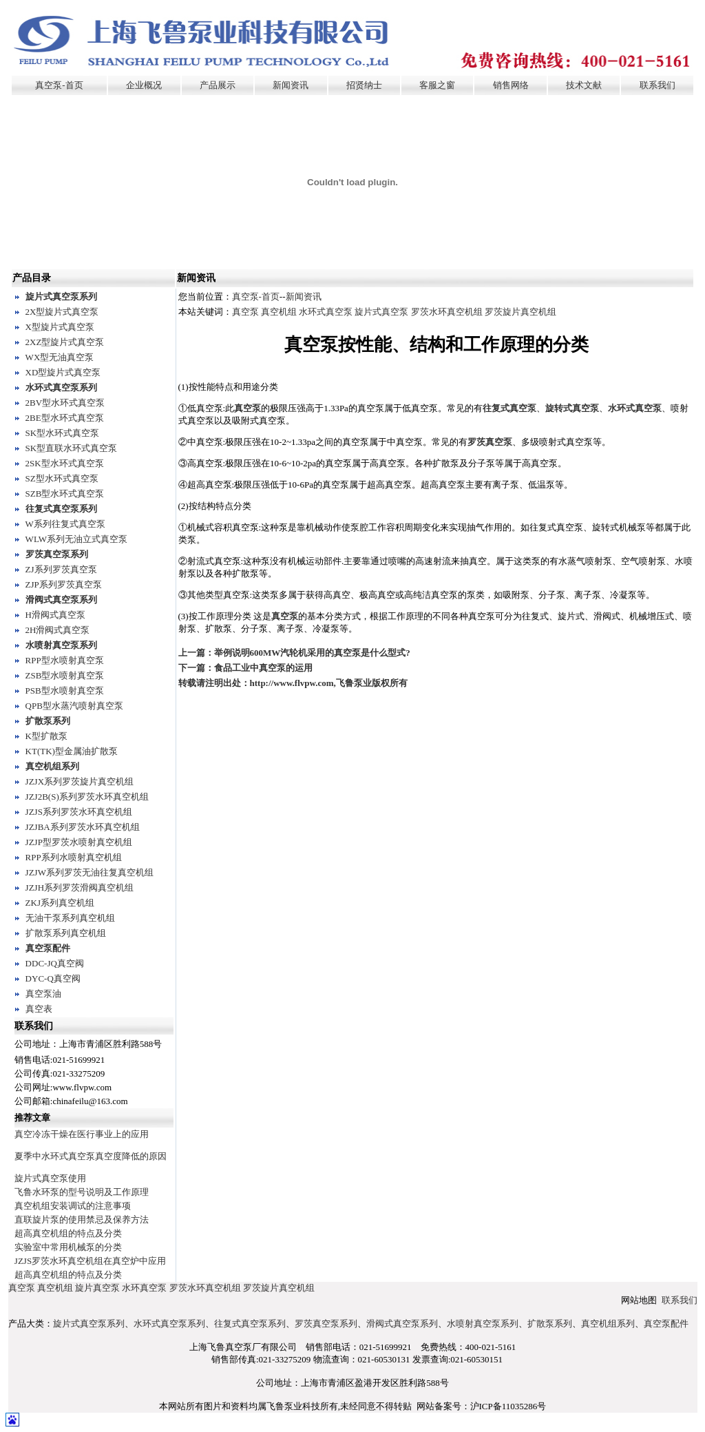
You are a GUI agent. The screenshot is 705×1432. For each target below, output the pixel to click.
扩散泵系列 (47, 721)
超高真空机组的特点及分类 (68, 1233)
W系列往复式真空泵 (65, 524)
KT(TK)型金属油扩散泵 (71, 751)
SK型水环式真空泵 (62, 433)
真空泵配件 (47, 948)
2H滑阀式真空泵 (57, 630)
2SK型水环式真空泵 (64, 463)
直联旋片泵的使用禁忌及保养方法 (81, 1219)
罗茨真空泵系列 (56, 554)
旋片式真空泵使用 (50, 1178)
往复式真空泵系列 (61, 509)
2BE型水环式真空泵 (64, 418)
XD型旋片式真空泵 (63, 372)
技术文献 (584, 85)
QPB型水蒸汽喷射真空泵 (74, 706)
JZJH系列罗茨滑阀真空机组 (79, 887)
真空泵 (245, 312)
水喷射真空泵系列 (61, 645)
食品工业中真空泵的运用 (263, 668)
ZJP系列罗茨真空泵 (63, 584)
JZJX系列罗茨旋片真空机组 (79, 781)
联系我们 (657, 85)
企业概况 (144, 85)
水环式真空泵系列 (61, 387)
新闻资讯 (290, 85)
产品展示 (217, 85)
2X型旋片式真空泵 (62, 312)
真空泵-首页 (59, 85)
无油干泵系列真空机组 (70, 918)
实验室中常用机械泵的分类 (68, 1247)
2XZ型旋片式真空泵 (65, 342)
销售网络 (511, 85)
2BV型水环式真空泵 (65, 402)
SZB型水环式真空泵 (65, 493)
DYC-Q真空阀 (53, 978)
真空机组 (279, 312)
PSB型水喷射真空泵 (64, 690)
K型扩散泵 (46, 736)
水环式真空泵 (325, 312)
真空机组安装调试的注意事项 (72, 1206)
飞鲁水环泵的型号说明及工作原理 (81, 1192)
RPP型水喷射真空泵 (64, 660)
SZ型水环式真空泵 (61, 478)
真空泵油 (43, 993)
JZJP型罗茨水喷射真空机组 (78, 842)
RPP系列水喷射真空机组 (73, 857)
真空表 (38, 1009)
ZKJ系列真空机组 (59, 902)
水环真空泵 (144, 1288)
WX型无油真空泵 (59, 357)
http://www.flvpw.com (292, 683)
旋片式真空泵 (381, 312)
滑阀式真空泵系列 (61, 599)
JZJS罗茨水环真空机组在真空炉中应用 (90, 1261)
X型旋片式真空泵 (59, 327)
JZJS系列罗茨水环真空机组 (78, 812)
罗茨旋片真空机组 (520, 312)
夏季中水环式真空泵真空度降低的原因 (90, 1156)
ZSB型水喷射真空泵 (65, 675)
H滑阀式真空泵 (55, 615)
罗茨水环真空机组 (447, 312)
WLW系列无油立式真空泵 (76, 539)
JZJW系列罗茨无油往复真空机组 (89, 872)
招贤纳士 (364, 85)
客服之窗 (437, 85)
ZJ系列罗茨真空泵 (61, 569)
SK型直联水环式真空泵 (71, 448)
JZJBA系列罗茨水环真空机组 (82, 827)
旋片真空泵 (97, 1288)
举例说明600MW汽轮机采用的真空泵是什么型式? (312, 652)
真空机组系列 (52, 766)
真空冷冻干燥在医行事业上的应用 (81, 1134)
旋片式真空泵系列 (61, 296)
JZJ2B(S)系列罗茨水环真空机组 (87, 796)
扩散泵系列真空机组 (65, 933)
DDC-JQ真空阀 (54, 963)
